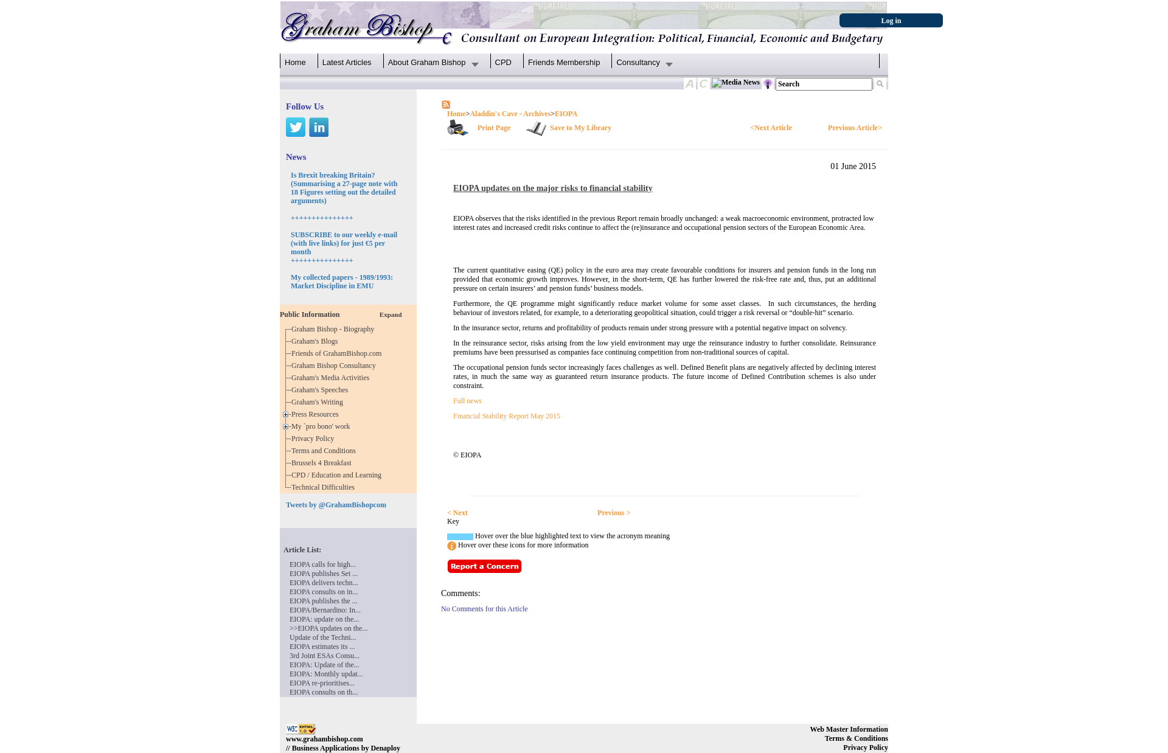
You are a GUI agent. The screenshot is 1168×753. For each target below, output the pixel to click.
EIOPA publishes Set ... (324, 573)
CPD (503, 62)
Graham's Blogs (316, 341)
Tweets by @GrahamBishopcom (336, 505)
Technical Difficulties (324, 487)
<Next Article (770, 127)
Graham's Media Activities (332, 377)
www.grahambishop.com (324, 739)
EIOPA (566, 113)
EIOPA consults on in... (324, 592)
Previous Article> (855, 127)
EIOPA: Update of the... (325, 665)
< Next (457, 512)
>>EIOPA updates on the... (328, 628)
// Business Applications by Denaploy (343, 748)
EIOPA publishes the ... (324, 601)
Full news (467, 401)
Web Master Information (849, 729)
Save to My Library (580, 127)
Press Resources (316, 414)
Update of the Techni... (323, 637)
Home (295, 62)
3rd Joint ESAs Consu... (325, 655)
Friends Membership (564, 62)
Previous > (613, 512)
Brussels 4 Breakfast (323, 463)
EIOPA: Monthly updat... (326, 674)
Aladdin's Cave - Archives (510, 113)
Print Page (494, 127)
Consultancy (638, 62)
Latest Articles (347, 62)
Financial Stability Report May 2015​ (506, 416)
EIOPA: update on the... (324, 619)
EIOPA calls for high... (323, 564)
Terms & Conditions (856, 738)
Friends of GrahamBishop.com (338, 353)
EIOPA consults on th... (324, 692)
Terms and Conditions (325, 450)
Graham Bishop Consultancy (335, 365)
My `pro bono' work (322, 426)
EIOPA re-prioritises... (322, 683)
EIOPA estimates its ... (322, 646)
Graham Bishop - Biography (334, 329)
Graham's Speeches (321, 390)
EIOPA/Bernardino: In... (325, 610)
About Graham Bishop (427, 62)
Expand (391, 314)
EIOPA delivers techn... (324, 582)
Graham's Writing (319, 402)
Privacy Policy (314, 438)
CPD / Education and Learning (339, 475)
